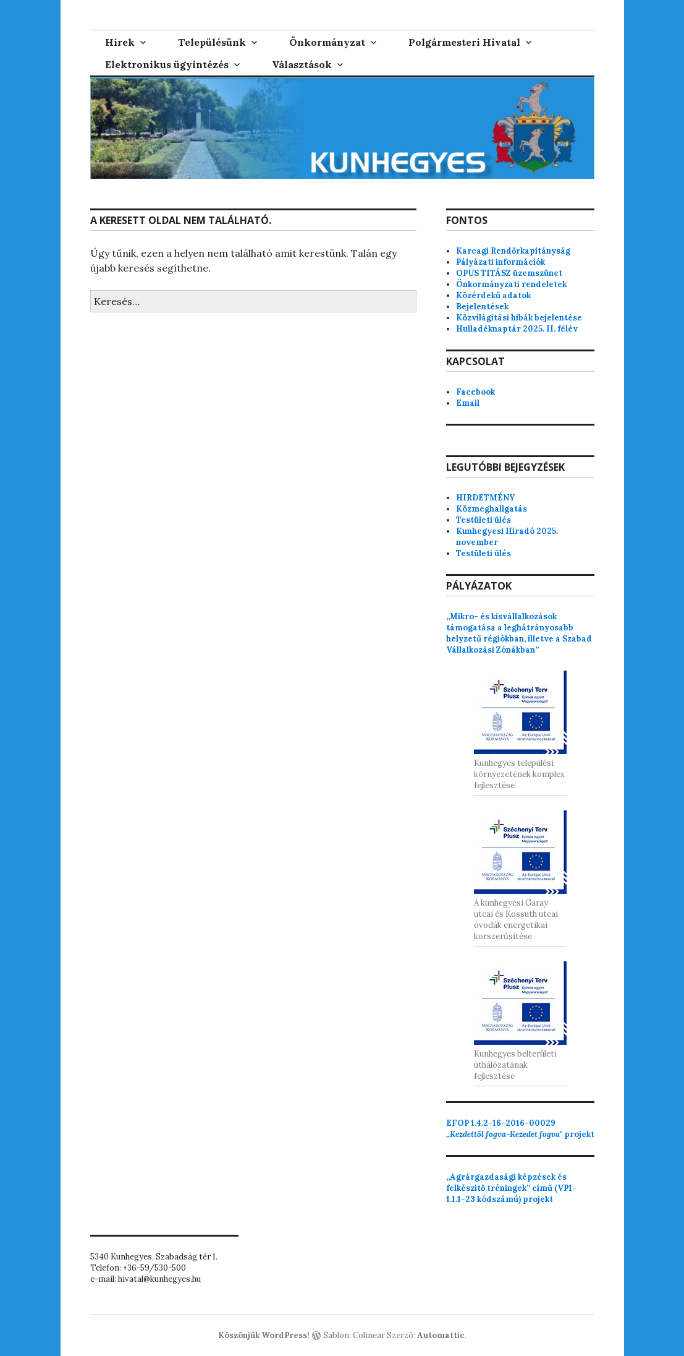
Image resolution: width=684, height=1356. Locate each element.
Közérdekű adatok (493, 295)
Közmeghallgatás (491, 509)
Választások (302, 64)
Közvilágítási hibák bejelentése (519, 317)
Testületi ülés (483, 520)
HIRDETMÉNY (485, 497)
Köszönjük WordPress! (264, 1335)
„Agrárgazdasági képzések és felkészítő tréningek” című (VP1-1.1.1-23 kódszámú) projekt (511, 1188)
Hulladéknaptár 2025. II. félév (517, 329)
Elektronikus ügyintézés (167, 64)
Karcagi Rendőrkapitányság (513, 251)
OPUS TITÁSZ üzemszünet (509, 273)
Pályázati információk (500, 262)
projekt (520, 1128)
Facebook (475, 392)
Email (467, 403)
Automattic (441, 1335)
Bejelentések (482, 306)
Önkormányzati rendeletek (511, 284)
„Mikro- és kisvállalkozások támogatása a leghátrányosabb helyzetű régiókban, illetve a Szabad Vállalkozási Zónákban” (519, 633)
